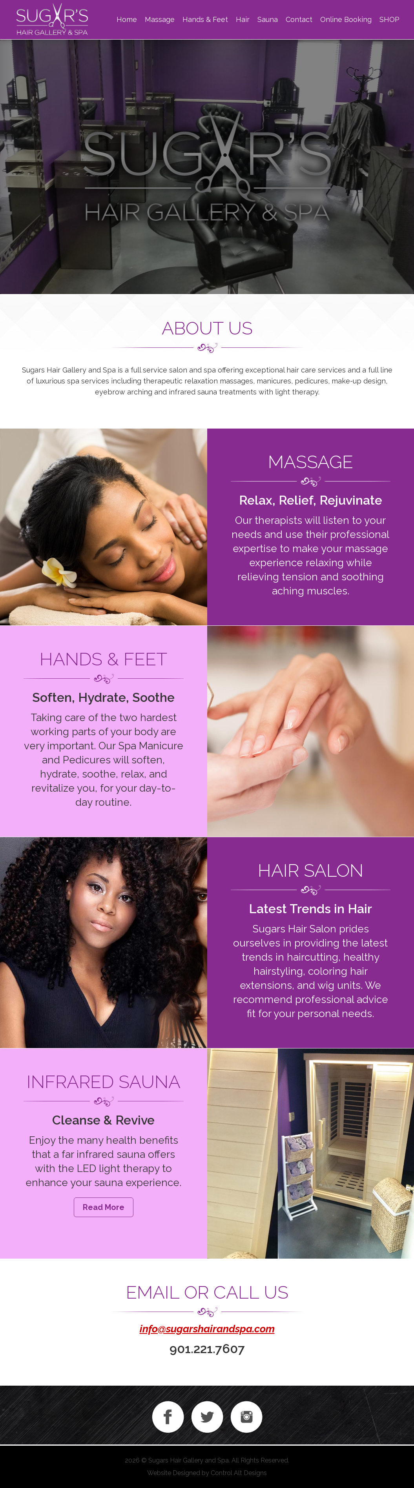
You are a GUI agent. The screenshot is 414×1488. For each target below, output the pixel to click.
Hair (243, 19)
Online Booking (346, 19)
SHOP (389, 19)
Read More (103, 1207)
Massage (160, 19)
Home (127, 19)
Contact (299, 19)
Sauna (267, 19)
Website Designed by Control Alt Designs (207, 1473)
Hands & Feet (205, 19)
